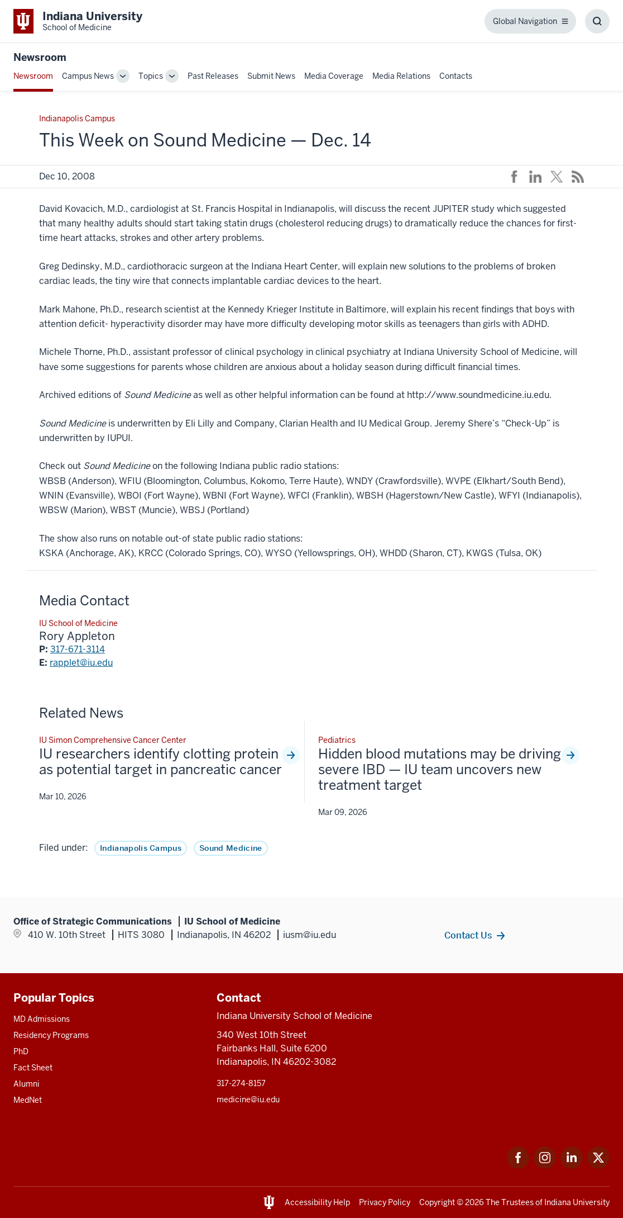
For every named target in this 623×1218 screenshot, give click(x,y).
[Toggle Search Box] (597, 21)
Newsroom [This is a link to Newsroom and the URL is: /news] (33, 76)
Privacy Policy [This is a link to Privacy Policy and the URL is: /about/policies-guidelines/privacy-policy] (384, 1202)
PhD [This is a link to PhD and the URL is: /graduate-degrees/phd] (20, 1051)
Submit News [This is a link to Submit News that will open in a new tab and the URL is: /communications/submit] (271, 76)
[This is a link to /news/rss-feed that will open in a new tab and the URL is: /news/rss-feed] (578, 176)
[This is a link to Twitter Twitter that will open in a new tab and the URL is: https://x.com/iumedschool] (598, 1166)
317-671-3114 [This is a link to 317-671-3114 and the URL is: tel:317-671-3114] (77, 649)
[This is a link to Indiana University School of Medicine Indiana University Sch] (77, 21)
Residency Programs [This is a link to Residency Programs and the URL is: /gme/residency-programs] (51, 1035)
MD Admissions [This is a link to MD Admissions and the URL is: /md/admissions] (41, 1019)
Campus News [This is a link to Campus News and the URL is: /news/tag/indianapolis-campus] (88, 76)
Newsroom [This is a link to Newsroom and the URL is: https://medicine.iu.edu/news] (39, 57)
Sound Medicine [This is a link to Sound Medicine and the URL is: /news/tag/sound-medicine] (230, 848)
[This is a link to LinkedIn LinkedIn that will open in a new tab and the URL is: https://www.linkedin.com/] (571, 1166)
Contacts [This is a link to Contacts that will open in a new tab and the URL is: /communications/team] (455, 76)
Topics (150, 76)
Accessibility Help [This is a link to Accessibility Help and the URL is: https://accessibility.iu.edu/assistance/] (317, 1202)
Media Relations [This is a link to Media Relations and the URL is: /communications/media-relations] (401, 76)
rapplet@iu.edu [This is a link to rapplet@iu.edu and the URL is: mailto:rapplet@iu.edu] (81, 663)
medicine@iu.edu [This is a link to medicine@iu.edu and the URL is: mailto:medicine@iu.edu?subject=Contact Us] (248, 1099)
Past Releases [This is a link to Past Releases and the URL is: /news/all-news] (213, 76)
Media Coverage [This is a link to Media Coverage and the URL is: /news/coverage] (333, 76)
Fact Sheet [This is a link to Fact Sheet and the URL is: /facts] (32, 1068)
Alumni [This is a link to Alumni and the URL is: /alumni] (26, 1084)
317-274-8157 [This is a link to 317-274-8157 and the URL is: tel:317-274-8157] (241, 1083)
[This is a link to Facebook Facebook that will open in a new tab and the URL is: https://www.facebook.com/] (518, 1166)
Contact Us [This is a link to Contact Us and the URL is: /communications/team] (468, 935)
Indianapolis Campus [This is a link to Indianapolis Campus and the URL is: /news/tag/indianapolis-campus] (140, 848)
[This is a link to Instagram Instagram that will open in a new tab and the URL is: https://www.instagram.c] (545, 1166)
